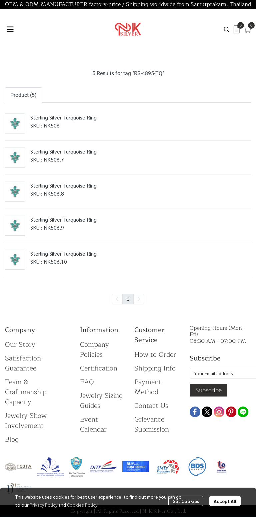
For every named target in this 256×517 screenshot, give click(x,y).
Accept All (225, 501)
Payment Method (147, 387)
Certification (98, 368)
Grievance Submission (151, 424)
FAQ (87, 381)
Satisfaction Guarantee (23, 363)
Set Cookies (186, 501)
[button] (226, 29)
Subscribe (208, 390)
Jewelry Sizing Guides (101, 400)
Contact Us (151, 405)
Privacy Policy (43, 505)
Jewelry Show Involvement (26, 420)
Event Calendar (93, 424)
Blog (12, 439)
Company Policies (94, 349)
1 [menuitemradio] (128, 299)
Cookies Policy (82, 505)
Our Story (20, 344)
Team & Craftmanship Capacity (26, 392)
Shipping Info (155, 368)
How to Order (155, 354)
